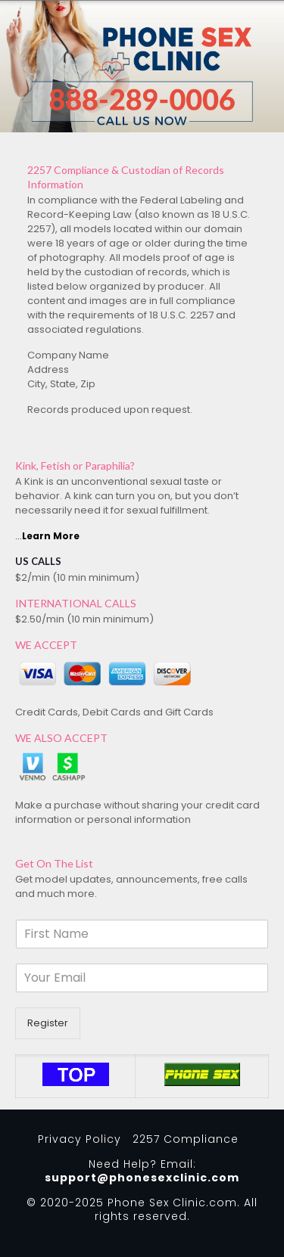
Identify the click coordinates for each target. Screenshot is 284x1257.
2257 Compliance (186, 1139)
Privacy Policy (79, 1139)
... (47, 535)
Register (47, 1023)
